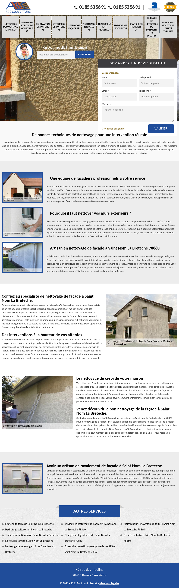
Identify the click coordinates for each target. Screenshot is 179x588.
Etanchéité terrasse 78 (136, 26)
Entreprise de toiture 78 (59, 26)
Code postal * (145, 77)
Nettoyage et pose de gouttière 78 (27, 27)
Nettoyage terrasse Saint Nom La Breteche (29, 540)
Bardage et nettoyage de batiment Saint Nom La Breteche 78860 (90, 526)
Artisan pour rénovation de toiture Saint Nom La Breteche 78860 (149, 526)
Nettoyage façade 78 (74, 27)
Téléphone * (145, 90)
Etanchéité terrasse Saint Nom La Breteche (29, 524)
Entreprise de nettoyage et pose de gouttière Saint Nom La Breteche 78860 (89, 549)
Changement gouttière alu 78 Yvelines (168, 27)
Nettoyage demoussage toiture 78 (10, 26)
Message (106, 104)
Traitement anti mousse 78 (104, 26)
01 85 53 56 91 (90, 7)
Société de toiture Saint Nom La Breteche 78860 (147, 537)
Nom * (105, 77)
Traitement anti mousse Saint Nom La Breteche (32, 535)
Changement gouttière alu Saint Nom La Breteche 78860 (87, 537)
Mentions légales (109, 583)
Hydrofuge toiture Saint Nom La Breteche (28, 529)
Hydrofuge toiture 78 (120, 27)
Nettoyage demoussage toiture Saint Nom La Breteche (30, 549)
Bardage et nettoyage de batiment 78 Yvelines (152, 26)
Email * (105, 90)
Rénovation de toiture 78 (43, 26)
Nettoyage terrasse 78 (89, 26)
